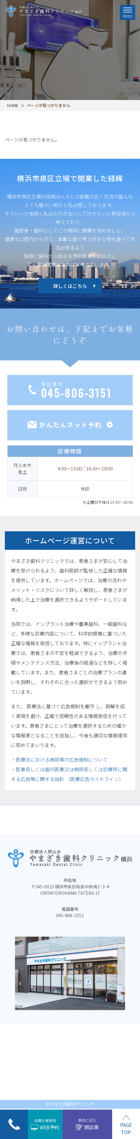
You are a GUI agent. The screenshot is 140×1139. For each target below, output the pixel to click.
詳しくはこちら (70, 285)
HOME (12, 105)
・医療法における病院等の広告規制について (59, 759)
